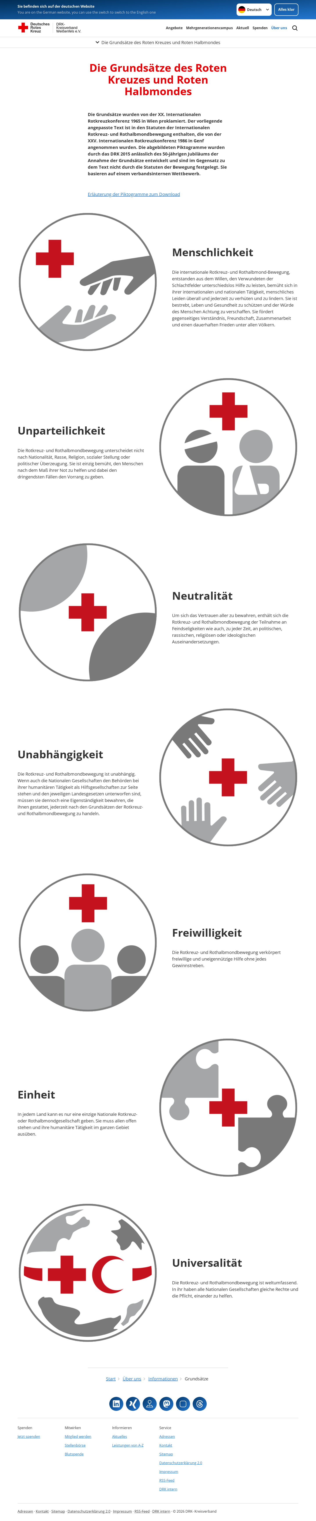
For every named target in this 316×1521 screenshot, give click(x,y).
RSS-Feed (166, 1480)
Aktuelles (119, 1436)
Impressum (168, 1471)
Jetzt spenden (29, 1436)
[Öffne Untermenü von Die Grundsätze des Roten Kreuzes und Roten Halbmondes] (158, 42)
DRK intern (168, 1489)
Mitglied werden (78, 1436)
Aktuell (242, 27)
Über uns (279, 27)
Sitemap (166, 1454)
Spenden (260, 27)
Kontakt (165, 1445)
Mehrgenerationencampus (209, 27)
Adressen (167, 1436)
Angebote (174, 27)
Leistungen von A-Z (128, 1445)
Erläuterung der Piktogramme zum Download (134, 194)
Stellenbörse (75, 1445)
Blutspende (74, 1454)
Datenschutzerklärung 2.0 (180, 1462)
